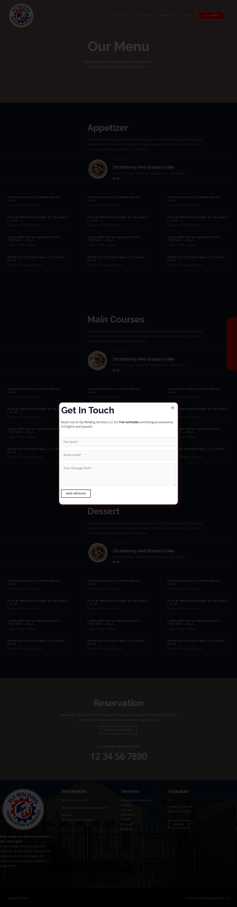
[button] (172, 407)
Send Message (76, 493)
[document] (118, 453)
